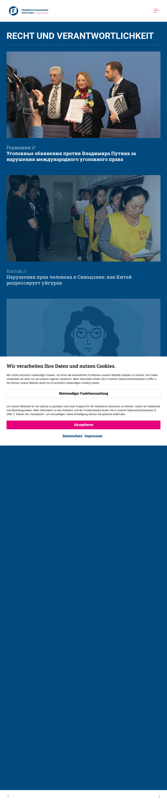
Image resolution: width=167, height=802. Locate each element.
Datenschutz (72, 436)
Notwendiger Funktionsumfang (83, 393)
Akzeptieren (83, 425)
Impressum (93, 436)
